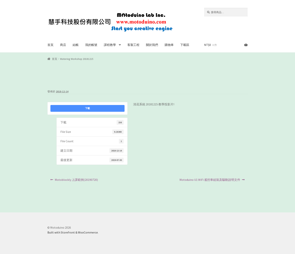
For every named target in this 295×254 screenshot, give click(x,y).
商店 (63, 45)
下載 (87, 108)
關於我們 (152, 45)
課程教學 (110, 45)
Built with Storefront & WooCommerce (72, 232)
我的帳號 (91, 45)
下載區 (184, 45)
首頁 (50, 45)
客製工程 (133, 45)
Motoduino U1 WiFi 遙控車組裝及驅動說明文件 (209, 180)
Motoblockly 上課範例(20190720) (76, 180)
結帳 (76, 45)
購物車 (169, 45)
